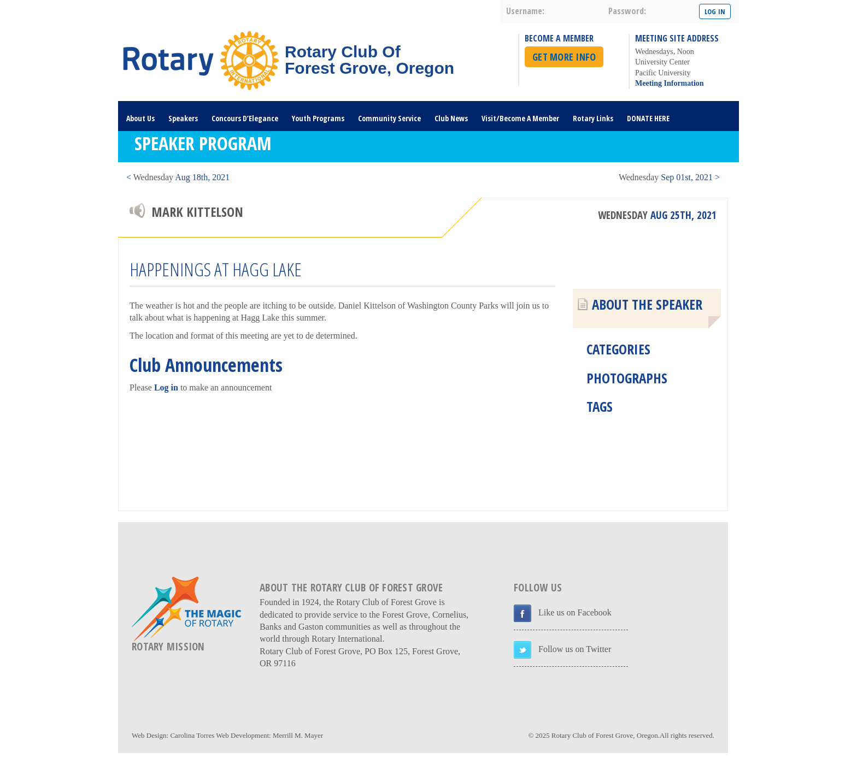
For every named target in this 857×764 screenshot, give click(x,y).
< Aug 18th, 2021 (178, 177)
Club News (451, 118)
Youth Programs (318, 118)
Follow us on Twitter (574, 649)
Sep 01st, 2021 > (669, 177)
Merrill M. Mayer (298, 735)
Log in (166, 387)
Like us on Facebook (575, 612)
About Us (140, 118)
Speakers (183, 118)
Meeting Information (669, 83)
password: (627, 11)
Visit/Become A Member (520, 118)
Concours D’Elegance (245, 118)
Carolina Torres (192, 735)
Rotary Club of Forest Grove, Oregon (604, 735)
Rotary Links (593, 118)
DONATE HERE (648, 118)
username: (525, 11)
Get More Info (564, 56)
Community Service (389, 118)
